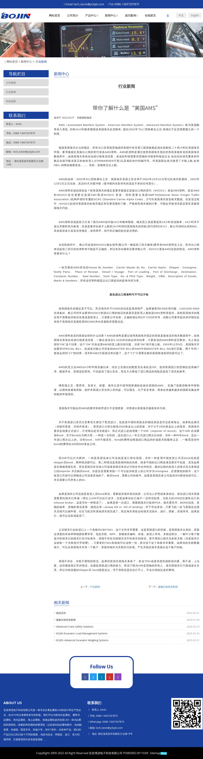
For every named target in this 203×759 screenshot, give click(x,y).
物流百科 (61, 613)
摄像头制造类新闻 (168, 586)
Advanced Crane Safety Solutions (74, 626)
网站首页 (54, 15)
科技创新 (11, 101)
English (195, 15)
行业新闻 (11, 92)
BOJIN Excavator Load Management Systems (82, 633)
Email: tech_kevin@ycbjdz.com (84, 4)
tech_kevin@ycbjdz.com (109, 727)
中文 (181, 15)
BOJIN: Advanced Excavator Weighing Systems (82, 640)
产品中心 (91, 15)
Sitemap (155, 753)
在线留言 (150, 15)
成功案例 (131, 15)
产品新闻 (95, 586)
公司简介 (72, 15)
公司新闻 (11, 82)
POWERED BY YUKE (136, 753)
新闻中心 (111, 15)
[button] (97, 15)
